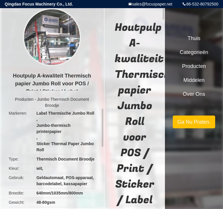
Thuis (194, 38)
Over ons (194, 94)
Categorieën (194, 52)
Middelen (193, 80)
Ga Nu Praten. (194, 122)
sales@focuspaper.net (152, 4)
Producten (24, 99)
